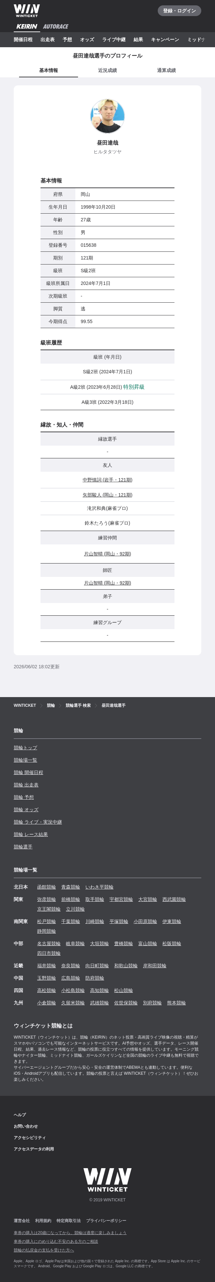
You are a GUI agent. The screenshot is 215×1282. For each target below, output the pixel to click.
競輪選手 (23, 846)
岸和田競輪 (154, 965)
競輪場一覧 (25, 760)
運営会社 (22, 1220)
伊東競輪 (171, 921)
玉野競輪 (46, 978)
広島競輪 (70, 978)
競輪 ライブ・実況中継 (38, 822)
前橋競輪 (70, 899)
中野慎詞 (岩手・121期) (108, 479)
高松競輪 (46, 990)
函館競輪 (46, 887)
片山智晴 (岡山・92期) (107, 553)
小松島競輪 (73, 990)
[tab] (107, 70)
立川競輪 (75, 909)
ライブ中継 (114, 39)
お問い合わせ (26, 1126)
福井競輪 (46, 965)
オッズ (87, 39)
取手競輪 (94, 899)
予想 (67, 39)
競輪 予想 (24, 797)
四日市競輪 (49, 953)
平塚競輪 (119, 921)
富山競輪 (147, 943)
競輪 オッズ (26, 809)
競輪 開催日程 (28, 772)
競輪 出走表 (26, 784)
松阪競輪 (171, 943)
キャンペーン (165, 39)
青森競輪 (70, 887)
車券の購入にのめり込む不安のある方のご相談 (56, 1241)
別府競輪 (152, 1002)
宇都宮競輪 (121, 899)
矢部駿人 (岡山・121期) (108, 495)
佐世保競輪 (126, 1002)
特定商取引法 (69, 1220)
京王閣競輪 (49, 909)
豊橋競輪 (123, 943)
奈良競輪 (70, 965)
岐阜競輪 (75, 943)
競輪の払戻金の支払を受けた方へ (44, 1250)
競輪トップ (25, 747)
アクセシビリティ (30, 1137)
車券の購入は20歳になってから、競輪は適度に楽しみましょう (70, 1232)
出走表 (48, 39)
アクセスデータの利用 (34, 1149)
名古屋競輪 (49, 943)
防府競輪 (94, 978)
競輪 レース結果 (31, 834)
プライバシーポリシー (106, 1220)
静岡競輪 (46, 931)
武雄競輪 (99, 1002)
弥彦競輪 (46, 899)
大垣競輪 (99, 943)
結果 (138, 39)
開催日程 (23, 39)
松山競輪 (123, 990)
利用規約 (43, 1220)
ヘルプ (20, 1115)
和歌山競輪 (126, 965)
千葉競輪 (70, 921)
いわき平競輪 (99, 887)
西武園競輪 (174, 899)
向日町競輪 (97, 965)
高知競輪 (99, 990)
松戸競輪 (46, 921)
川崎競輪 (94, 921)
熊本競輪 (176, 1002)
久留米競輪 (73, 1002)
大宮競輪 (147, 899)
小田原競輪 (145, 921)
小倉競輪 (46, 1002)
